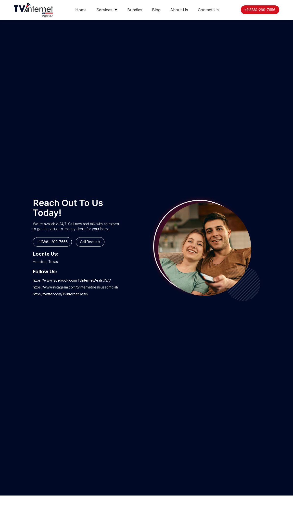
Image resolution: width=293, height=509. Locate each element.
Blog (156, 9)
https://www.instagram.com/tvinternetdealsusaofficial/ (75, 287)
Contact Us (208, 9)
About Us (179, 9)
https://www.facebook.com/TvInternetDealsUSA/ (72, 280)
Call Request (90, 242)
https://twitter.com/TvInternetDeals (60, 294)
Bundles (134, 9)
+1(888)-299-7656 (260, 10)
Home (81, 9)
